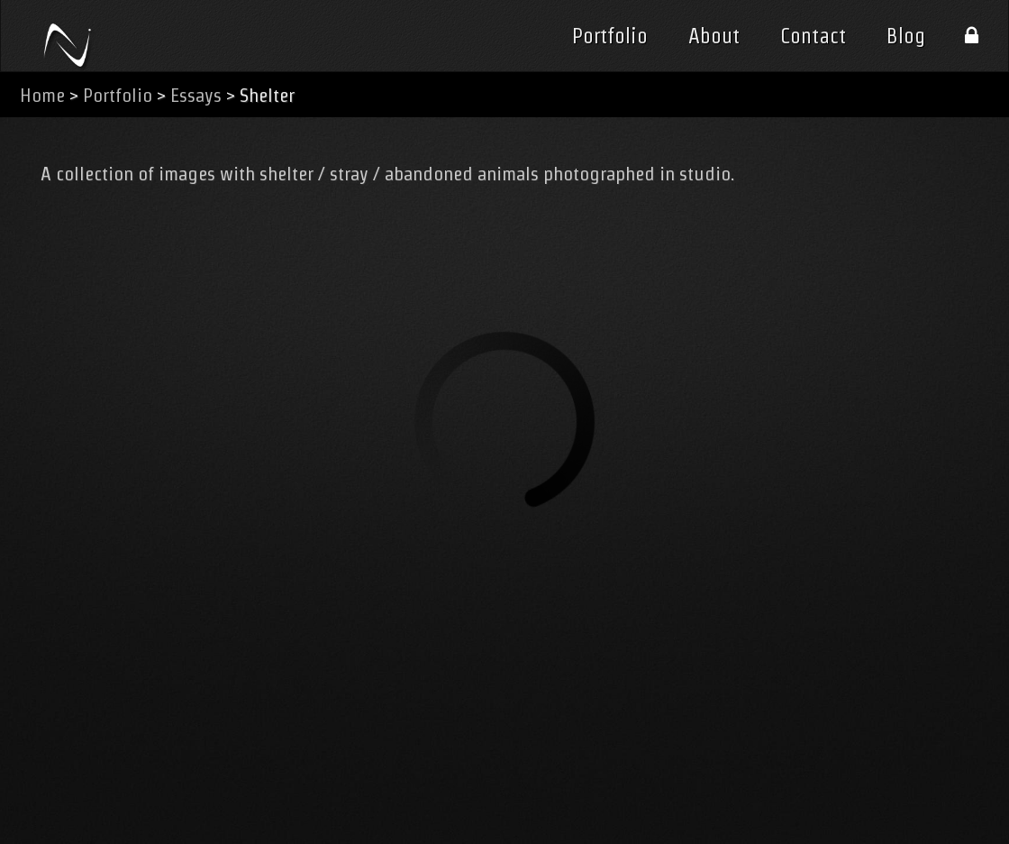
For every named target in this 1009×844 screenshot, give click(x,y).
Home (42, 95)
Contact (813, 36)
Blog (905, 36)
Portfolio (610, 36)
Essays (196, 95)
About (714, 36)
